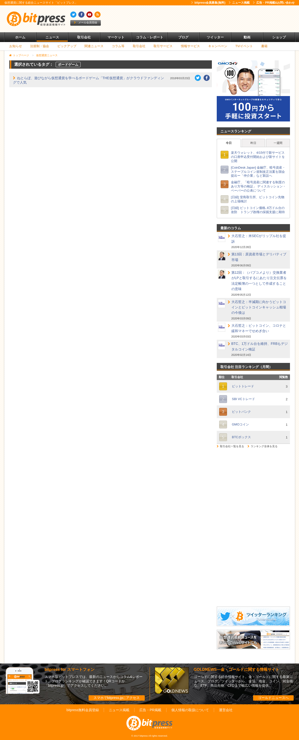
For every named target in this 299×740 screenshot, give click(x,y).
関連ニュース (93, 46)
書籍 (264, 46)
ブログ (183, 37)
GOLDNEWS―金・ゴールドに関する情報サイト (236, 669)
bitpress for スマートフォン (69, 669)
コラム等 (118, 46)
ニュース (52, 37)
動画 (247, 37)
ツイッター (215, 37)
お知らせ (15, 46)
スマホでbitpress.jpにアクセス (116, 698)
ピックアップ (66, 46)
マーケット (115, 37)
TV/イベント (244, 46)
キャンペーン (217, 46)
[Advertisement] (205, 19)
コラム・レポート (149, 37)
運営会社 (226, 710)
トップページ (21, 55)
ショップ (279, 37)
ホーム (20, 37)
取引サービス (163, 46)
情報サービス (190, 46)
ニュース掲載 (239, 2)
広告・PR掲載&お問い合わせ (274, 2)
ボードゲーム (68, 64)
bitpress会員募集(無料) (208, 2)
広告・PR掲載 (150, 710)
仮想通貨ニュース (47, 55)
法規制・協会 (39, 46)
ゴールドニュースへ (273, 698)
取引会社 (84, 37)
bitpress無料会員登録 (82, 710)
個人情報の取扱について (190, 710)
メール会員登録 (85, 22)
